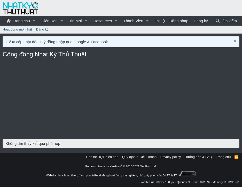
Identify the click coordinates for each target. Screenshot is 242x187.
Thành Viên (133, 21)
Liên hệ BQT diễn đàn (102, 157)
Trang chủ (18, 21)
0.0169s (205, 182)
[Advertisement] (121, 100)
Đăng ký (42, 29)
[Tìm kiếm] (226, 21)
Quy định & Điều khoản (139, 157)
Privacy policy (170, 157)
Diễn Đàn (50, 21)
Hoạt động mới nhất (17, 29)
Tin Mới (75, 21)
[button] (34, 21)
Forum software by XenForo (121, 166)
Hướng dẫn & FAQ (198, 157)
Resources (102, 21)
